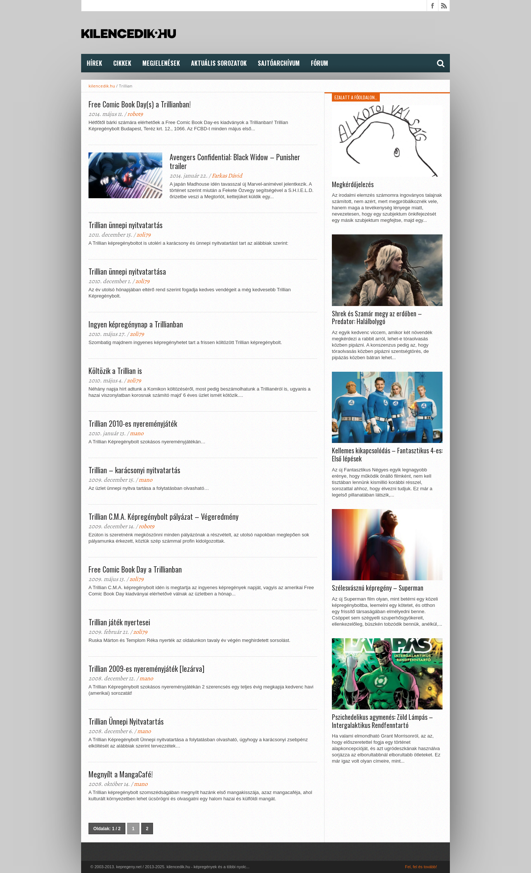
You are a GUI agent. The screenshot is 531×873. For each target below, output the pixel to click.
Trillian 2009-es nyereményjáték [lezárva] (146, 668)
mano (136, 433)
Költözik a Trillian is (115, 370)
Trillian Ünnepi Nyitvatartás (126, 721)
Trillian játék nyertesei (119, 622)
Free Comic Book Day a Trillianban (135, 569)
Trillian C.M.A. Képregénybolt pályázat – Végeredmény (163, 516)
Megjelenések (161, 63)
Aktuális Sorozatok (219, 63)
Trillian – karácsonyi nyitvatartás (134, 469)
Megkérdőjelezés (353, 185)
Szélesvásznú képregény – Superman (377, 588)
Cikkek (122, 63)
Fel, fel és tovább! (421, 867)
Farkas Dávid (227, 176)
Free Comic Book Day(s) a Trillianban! (139, 104)
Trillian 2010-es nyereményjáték (132, 423)
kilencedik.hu (101, 86)
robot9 (135, 114)
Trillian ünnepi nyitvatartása (127, 271)
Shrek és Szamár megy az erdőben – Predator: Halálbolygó (377, 318)
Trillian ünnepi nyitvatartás (125, 224)
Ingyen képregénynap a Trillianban (135, 324)
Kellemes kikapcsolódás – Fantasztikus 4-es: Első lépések (387, 455)
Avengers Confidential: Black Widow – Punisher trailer (235, 161)
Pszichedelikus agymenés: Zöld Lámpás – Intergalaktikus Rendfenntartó (382, 721)
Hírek (94, 63)
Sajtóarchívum (279, 63)
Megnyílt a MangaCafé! (120, 774)
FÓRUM (319, 63)
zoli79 (143, 235)
